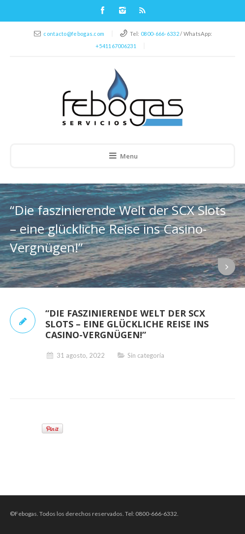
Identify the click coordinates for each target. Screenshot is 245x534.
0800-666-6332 (160, 33)
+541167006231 (115, 46)
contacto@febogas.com (73, 33)
